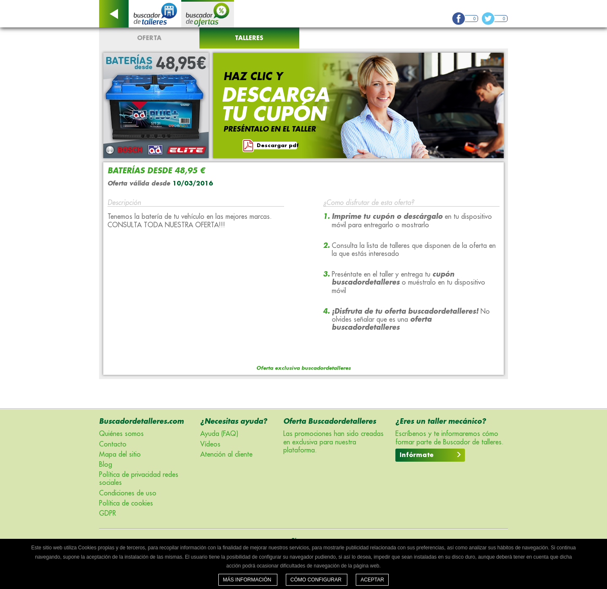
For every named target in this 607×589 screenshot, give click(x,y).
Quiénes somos (121, 433)
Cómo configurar (316, 580)
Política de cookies (126, 503)
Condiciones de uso (127, 493)
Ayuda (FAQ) (219, 433)
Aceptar (372, 580)
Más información (248, 580)
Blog (105, 464)
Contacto (112, 444)
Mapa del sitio (120, 454)
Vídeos (210, 444)
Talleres (249, 38)
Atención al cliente (226, 454)
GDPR (107, 513)
